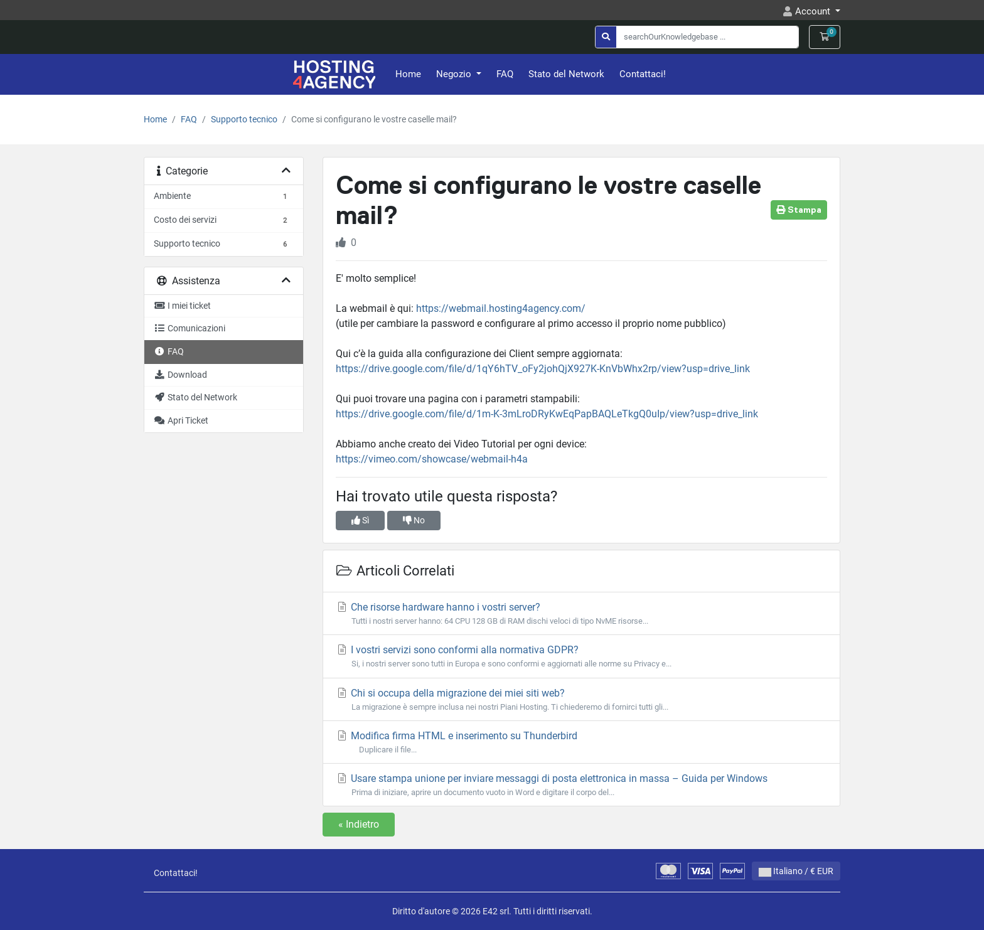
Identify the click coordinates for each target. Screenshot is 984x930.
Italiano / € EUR (796, 871)
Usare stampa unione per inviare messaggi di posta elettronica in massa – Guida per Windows (581, 785)
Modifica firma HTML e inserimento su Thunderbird (581, 743)
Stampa (798, 210)
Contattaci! (642, 74)
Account (814, 11)
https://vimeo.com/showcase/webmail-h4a (432, 459)
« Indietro (358, 824)
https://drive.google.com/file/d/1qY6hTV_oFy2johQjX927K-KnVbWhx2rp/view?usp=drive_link (543, 369)
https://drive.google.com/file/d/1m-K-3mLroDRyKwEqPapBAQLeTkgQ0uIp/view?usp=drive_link (547, 414)
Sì (360, 520)
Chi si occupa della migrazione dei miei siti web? (581, 700)
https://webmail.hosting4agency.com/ (501, 308)
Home (408, 74)
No (414, 520)
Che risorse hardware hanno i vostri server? (581, 614)
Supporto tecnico (244, 119)
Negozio (455, 74)
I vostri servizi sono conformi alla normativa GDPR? (581, 657)
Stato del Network (566, 74)
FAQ (504, 74)
